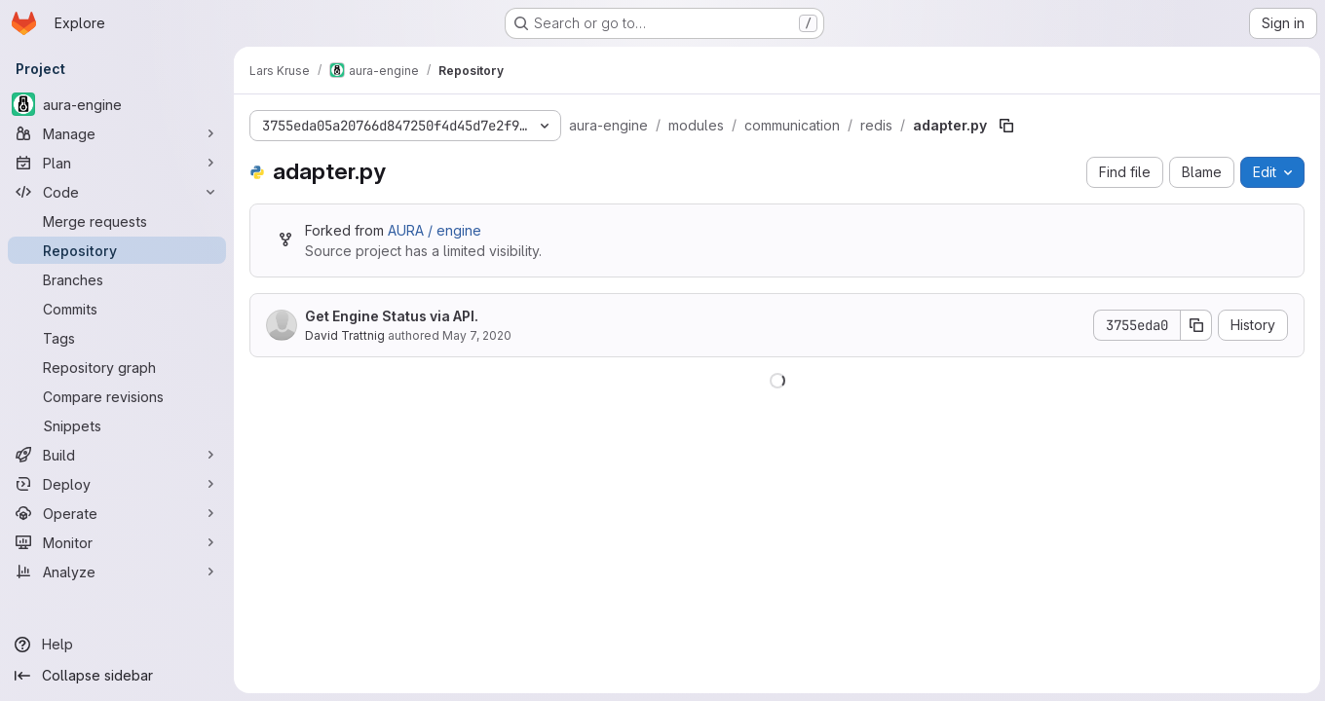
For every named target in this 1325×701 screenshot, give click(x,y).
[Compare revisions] (117, 396)
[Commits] (117, 308)
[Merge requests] (117, 221)
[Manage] (117, 133)
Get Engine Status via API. (391, 316)
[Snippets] (117, 425)
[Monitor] (117, 542)
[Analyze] (117, 571)
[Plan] (117, 162)
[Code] (117, 191)
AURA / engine (434, 230)
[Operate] (117, 513)
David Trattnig (345, 335)
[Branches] (117, 279)
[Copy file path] (1006, 125)
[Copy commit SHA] (1193, 325)
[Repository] (117, 250)
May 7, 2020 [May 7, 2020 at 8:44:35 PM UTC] (476, 335)
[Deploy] (117, 484)
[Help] (117, 644)
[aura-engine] (117, 104)
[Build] (117, 454)
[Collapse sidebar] (117, 675)
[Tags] (117, 337)
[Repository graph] (117, 367)
